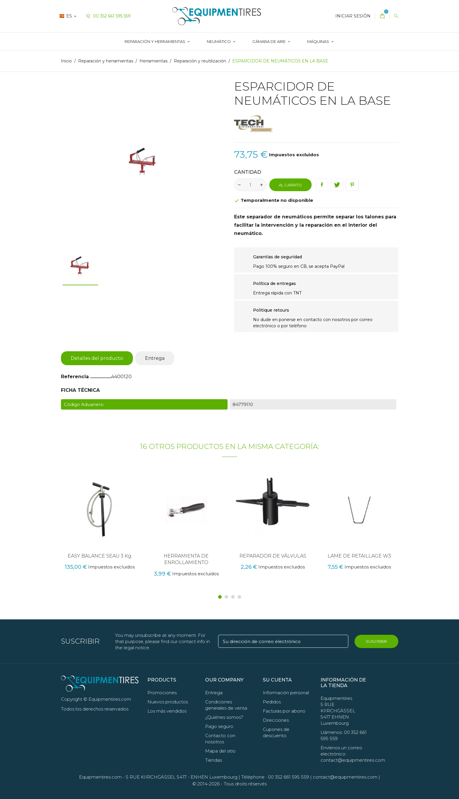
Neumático (219, 41)
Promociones (162, 692)
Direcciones (276, 720)
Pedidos (272, 702)
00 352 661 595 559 (108, 16)
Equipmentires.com (100, 777)
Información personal (286, 692)
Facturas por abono (284, 711)
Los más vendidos (166, 711)
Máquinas (318, 41)
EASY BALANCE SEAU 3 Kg (99, 556)
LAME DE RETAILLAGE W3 (359, 556)
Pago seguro (219, 726)
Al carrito (290, 185)
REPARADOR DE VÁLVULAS (272, 556)
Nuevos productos (167, 702)
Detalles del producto (97, 358)
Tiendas (213, 760)
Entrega (155, 358)
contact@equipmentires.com (345, 777)
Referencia (75, 376)
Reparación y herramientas (155, 41)
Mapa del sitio (220, 751)
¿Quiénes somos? (224, 717)
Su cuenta (277, 680)
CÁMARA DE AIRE (269, 41)
